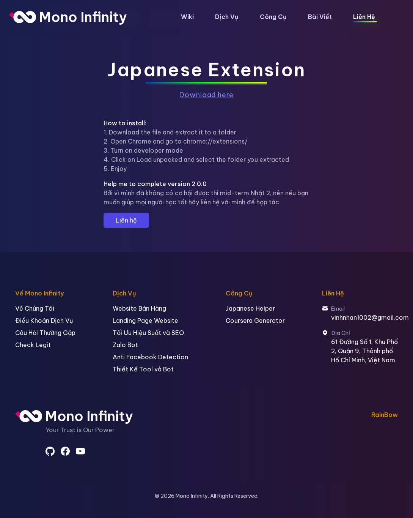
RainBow (384, 415)
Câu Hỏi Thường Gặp (45, 332)
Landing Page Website (145, 320)
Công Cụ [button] (273, 17)
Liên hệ (126, 220)
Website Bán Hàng (139, 308)
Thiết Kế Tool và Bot (143, 369)
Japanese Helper (250, 308)
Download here (206, 94)
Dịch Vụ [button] (227, 17)
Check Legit (33, 345)
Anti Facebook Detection (150, 357)
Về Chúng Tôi (34, 308)
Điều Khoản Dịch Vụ (44, 320)
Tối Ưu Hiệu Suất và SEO (148, 332)
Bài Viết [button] (320, 17)
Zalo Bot (125, 345)
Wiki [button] (187, 17)
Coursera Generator (255, 320)
